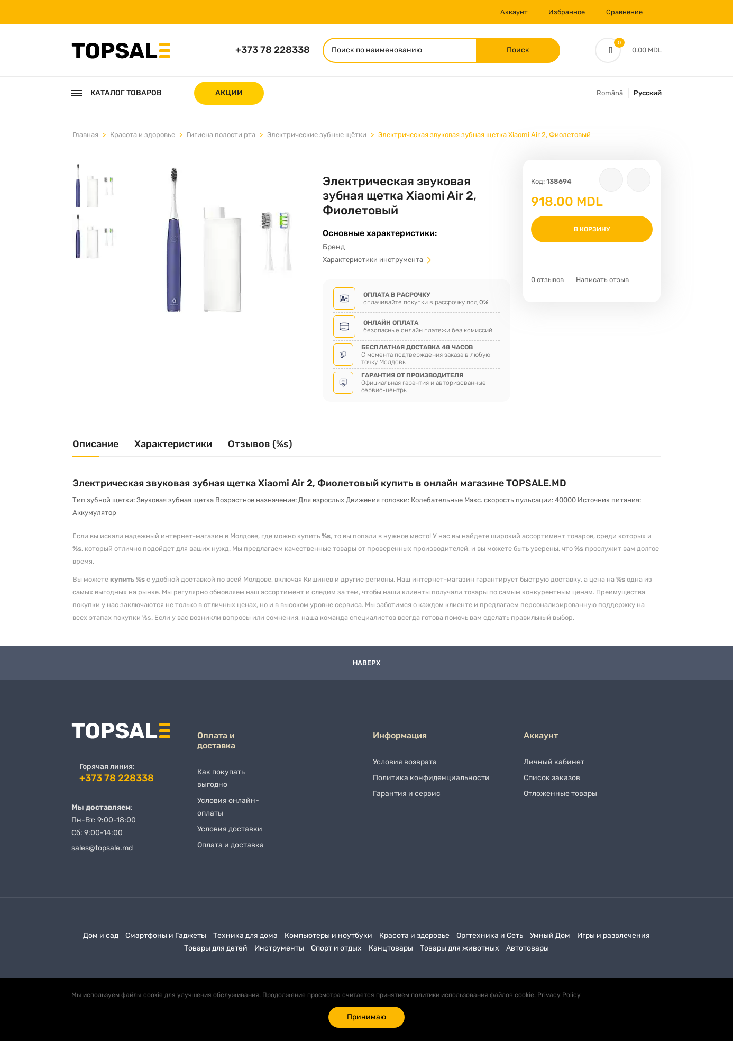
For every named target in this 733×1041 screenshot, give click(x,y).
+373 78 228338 (272, 50)
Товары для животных (459, 952)
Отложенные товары (560, 800)
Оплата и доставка (230, 851)
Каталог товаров (116, 93)
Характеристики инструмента (378, 264)
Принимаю (366, 1016)
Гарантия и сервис (407, 800)
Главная (85, 136)
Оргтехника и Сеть (489, 939)
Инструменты (279, 952)
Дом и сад (100, 939)
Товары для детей (216, 952)
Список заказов (552, 784)
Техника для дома (245, 939)
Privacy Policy (559, 995)
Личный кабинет (554, 768)
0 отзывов (547, 281)
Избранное (562, 12)
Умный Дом (550, 939)
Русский (648, 94)
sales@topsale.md (102, 852)
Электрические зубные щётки (316, 136)
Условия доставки (229, 835)
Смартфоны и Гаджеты (165, 939)
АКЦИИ (229, 93)
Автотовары (527, 952)
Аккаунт (507, 12)
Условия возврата (405, 768)
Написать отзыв (602, 281)
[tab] (94, 186)
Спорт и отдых (336, 952)
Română (610, 94)
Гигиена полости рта (221, 136)
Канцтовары (391, 952)
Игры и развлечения (613, 939)
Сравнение (622, 12)
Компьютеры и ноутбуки (328, 939)
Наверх (367, 668)
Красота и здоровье (142, 136)
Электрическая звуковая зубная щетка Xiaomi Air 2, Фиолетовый (484, 136)
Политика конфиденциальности (431, 784)
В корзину (592, 230)
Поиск (514, 50)
